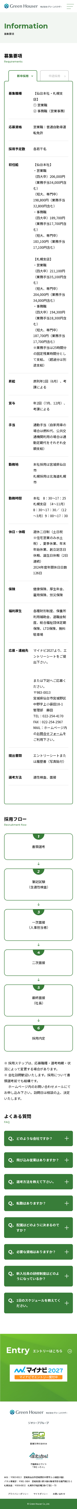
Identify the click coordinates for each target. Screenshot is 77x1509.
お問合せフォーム (50, 733)
